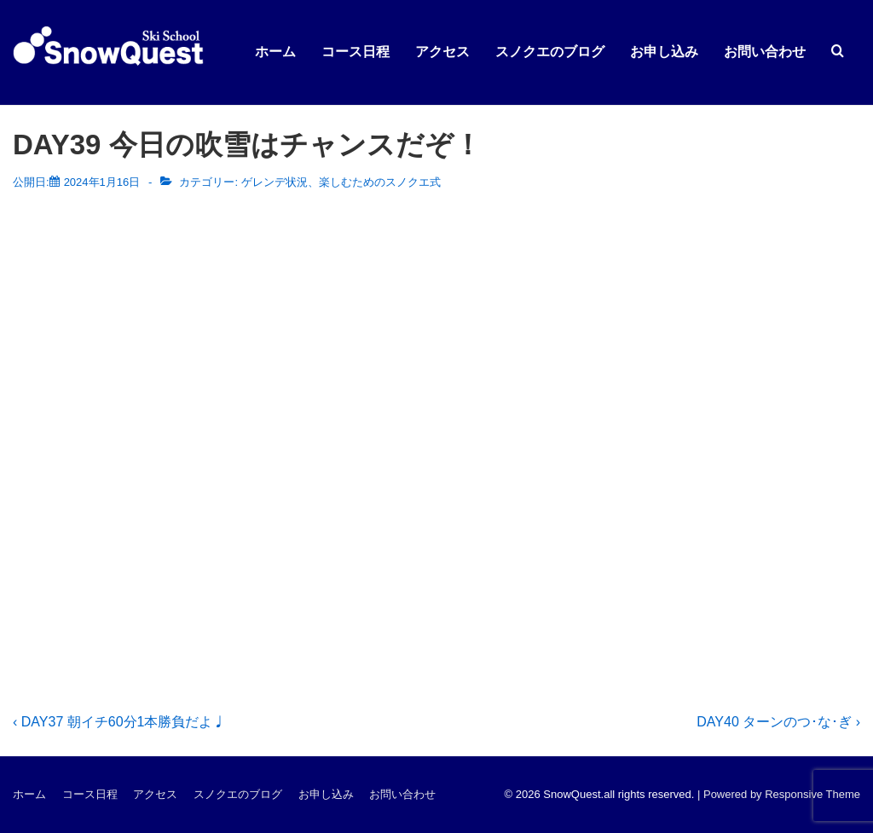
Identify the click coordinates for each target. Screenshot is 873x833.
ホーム (275, 51)
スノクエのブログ (549, 51)
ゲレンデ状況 (274, 182)
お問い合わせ (765, 51)
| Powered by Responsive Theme (778, 794)
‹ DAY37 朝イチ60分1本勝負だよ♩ (119, 721)
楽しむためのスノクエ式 (380, 182)
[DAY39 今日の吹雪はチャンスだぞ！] (102, 182)
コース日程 (355, 51)
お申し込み (664, 51)
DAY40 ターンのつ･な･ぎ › (778, 721)
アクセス (442, 51)
